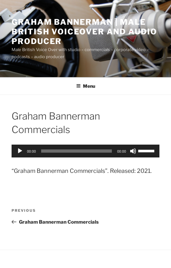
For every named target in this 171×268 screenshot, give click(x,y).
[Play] (20, 151)
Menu (85, 86)
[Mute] (133, 151)
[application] (85, 151)
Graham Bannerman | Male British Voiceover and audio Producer (84, 31)
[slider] (76, 151)
